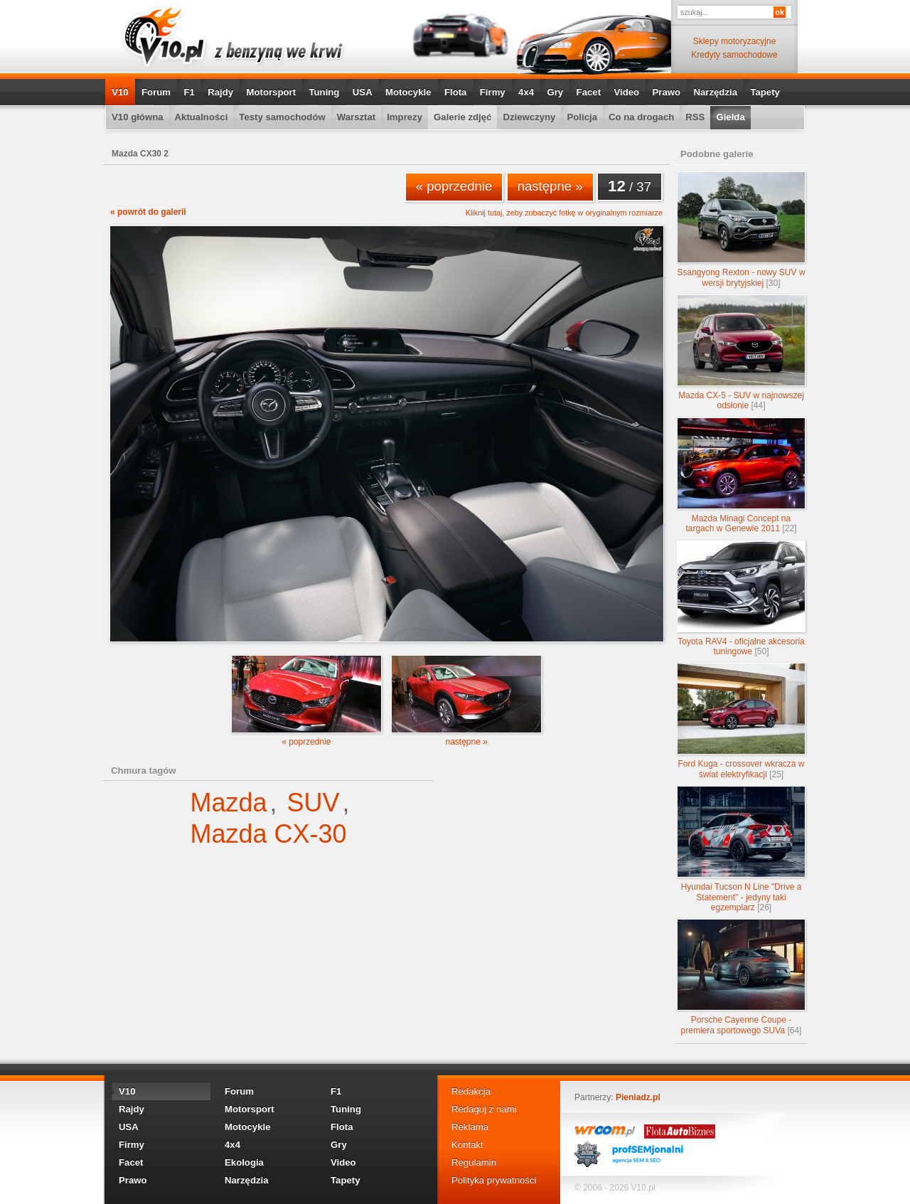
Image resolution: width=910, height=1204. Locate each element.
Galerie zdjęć (462, 117)
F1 (188, 92)
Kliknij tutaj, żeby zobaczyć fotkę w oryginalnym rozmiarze (564, 213)
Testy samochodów (282, 117)
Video (626, 92)
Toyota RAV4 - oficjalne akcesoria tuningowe (741, 598)
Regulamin (473, 1162)
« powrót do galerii (148, 212)
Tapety (765, 92)
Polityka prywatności (493, 1180)
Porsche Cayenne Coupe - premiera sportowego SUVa (741, 977)
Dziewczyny (529, 117)
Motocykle (408, 92)
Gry (555, 92)
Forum (156, 92)
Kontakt (467, 1144)
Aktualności (201, 117)
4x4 (526, 92)
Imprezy (404, 117)
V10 (120, 92)
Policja (582, 117)
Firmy (492, 92)
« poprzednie (454, 186)
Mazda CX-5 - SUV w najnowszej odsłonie (741, 352)
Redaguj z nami (484, 1109)
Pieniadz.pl (638, 1097)
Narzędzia (715, 92)
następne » (550, 186)
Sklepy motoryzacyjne (734, 41)
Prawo (666, 92)
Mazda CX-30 (268, 833)
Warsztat (356, 117)
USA (363, 92)
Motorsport (271, 92)
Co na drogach (641, 117)
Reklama (469, 1127)
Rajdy (220, 92)
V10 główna (138, 117)
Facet (589, 92)
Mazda (228, 802)
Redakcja (471, 1091)
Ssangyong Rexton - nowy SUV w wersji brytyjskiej (741, 229)
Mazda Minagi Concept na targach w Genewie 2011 (741, 475)
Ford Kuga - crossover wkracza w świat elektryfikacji (741, 721)
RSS (695, 117)
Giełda (730, 117)
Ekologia (244, 1162)
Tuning (324, 92)
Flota (455, 92)
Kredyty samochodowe (734, 55)
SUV (313, 802)
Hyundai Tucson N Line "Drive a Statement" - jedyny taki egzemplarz (741, 849)
